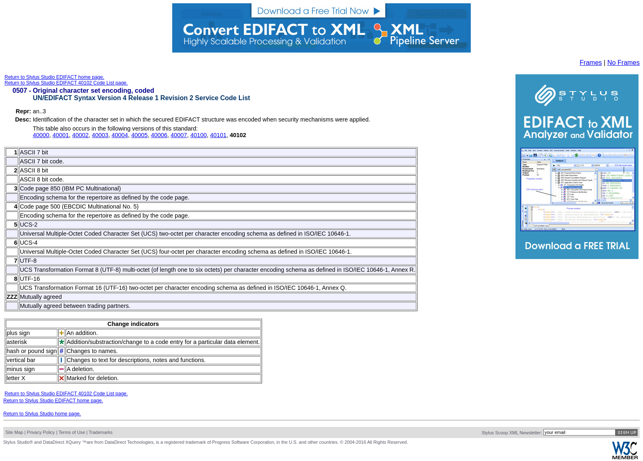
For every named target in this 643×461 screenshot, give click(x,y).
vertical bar (21, 360)
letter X (16, 378)
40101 (218, 135)
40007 (179, 135)
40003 (100, 135)
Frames (591, 62)
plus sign (18, 333)
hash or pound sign (32, 351)
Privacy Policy (41, 432)
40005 (139, 135)
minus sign (21, 369)
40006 (159, 135)
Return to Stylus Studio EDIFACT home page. (54, 77)
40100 (198, 135)
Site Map (14, 432)
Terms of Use (72, 432)
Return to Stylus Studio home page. (42, 414)
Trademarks (100, 432)
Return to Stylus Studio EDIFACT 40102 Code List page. (66, 83)
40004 (120, 135)
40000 (41, 135)
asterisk (17, 342)
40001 (60, 135)
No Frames (623, 62)
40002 (80, 135)
